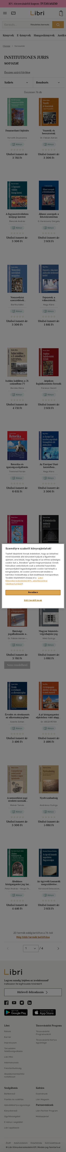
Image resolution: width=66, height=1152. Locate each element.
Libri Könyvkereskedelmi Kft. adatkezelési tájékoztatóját (26, 581)
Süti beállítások (33, 600)
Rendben (33, 592)
